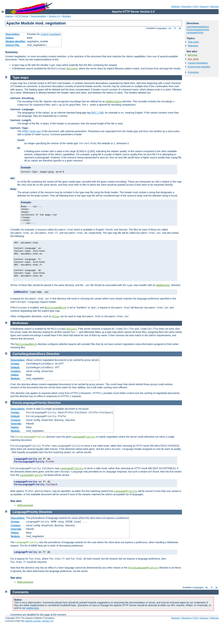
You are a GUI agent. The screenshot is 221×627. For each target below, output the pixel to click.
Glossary (204, 6)
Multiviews (193, 45)
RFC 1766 (97, 112)
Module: (15, 378)
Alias (55, 316)
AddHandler (163, 285)
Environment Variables (199, 66)
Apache (9, 16)
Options (71, 68)
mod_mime (193, 59)
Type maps (193, 42)
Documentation (38, 16)
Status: (10, 37)
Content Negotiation (198, 63)
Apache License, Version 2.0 (39, 621)
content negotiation (51, 34)
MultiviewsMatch (55, 307)
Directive (53, 354)
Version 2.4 (54, 16)
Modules (175, 6)
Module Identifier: (16, 41)
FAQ (195, 6)
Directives (186, 6)
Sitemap (214, 6)
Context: (16, 371)
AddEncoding (114, 101)
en (170, 28)
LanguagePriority (194, 32)
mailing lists (32, 608)
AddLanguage (25, 505)
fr (175, 28)
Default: (15, 367)
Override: (16, 423)
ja (179, 28)
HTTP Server (21, 16)
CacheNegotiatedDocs (197, 26)
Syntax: (15, 363)
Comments (193, 72)
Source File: (13, 45)
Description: (13, 34)
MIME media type (31, 131)
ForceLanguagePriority (197, 29)
